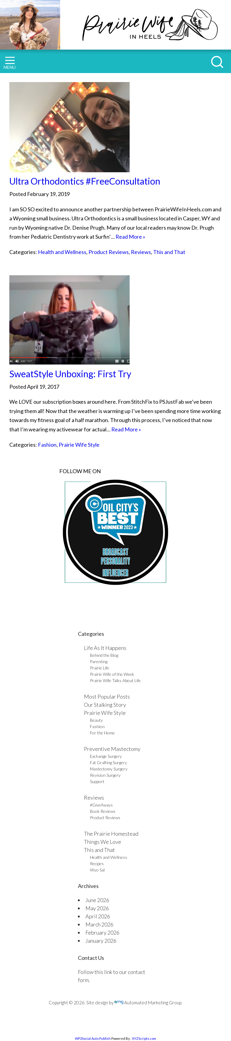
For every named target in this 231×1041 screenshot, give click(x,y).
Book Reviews (103, 811)
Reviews (141, 252)
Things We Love (102, 841)
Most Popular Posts (107, 696)
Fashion (47, 444)
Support (97, 781)
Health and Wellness (62, 252)
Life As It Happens (105, 648)
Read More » (130, 236)
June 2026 (97, 900)
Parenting (98, 661)
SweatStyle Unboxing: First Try (70, 373)
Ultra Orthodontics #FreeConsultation (84, 181)
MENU (10, 63)
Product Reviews (108, 252)
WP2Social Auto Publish (93, 1038)
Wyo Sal (97, 869)
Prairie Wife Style (79, 444)
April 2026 (97, 916)
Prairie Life (99, 667)
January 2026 (100, 940)
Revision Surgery (105, 775)
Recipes (97, 863)
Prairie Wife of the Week (112, 674)
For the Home (102, 732)
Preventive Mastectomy (112, 749)
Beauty (96, 720)
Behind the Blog (104, 655)
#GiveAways (101, 804)
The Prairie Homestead (111, 833)
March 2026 (99, 924)
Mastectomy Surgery (109, 768)
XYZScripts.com (144, 1038)
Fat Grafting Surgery (108, 762)
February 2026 (102, 932)
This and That (169, 252)
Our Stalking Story (105, 704)
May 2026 (97, 908)
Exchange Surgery (106, 756)
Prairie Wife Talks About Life (115, 680)
